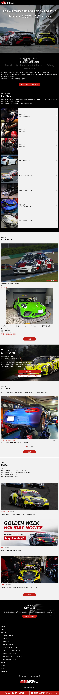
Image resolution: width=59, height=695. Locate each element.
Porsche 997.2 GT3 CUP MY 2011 (10, 283)
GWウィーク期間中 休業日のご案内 (11, 551)
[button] (2, 421)
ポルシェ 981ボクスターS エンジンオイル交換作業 (14, 443)
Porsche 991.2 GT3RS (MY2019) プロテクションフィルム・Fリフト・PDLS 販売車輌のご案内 (26, 326)
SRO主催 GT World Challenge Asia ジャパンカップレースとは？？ (20, 587)
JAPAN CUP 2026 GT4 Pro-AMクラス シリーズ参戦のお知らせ (19, 514)
